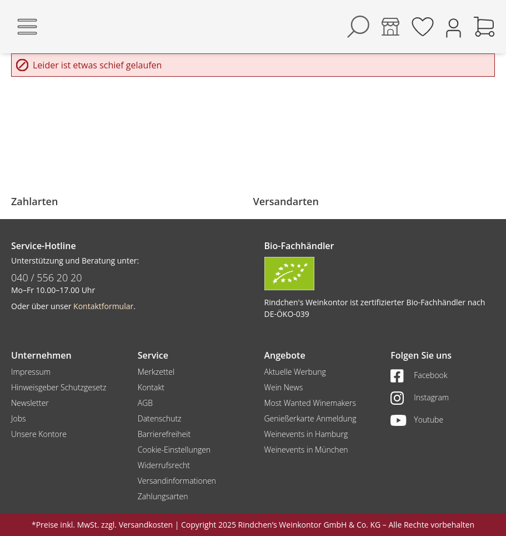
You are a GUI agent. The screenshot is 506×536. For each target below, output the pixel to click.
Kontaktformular (103, 306)
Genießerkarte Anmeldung (310, 418)
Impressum (31, 371)
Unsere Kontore (39, 434)
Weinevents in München (306, 449)
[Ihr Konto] (453, 27)
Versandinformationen (177, 480)
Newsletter (30, 403)
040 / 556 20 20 (46, 277)
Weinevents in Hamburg (306, 434)
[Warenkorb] (484, 27)
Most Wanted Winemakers (310, 403)
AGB (145, 403)
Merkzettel (156, 371)
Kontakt (151, 387)
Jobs (18, 418)
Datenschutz (160, 418)
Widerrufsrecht (164, 465)
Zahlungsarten (163, 496)
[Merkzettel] (423, 27)
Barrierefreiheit (164, 434)
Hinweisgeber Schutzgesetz (58, 387)
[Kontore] (390, 27)
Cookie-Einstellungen (174, 449)
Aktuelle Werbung (295, 371)
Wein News (283, 387)
